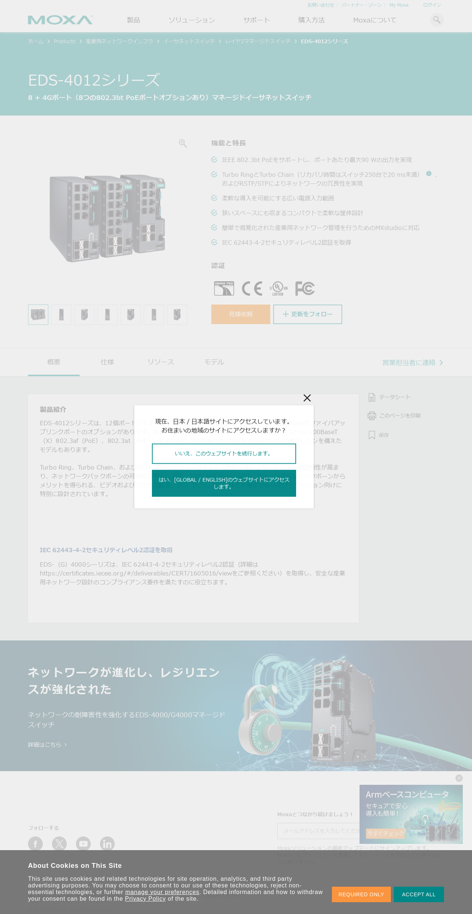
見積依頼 (241, 314)
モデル (214, 361)
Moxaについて (375, 20)
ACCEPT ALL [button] (419, 894)
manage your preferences (162, 892)
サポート (256, 20)
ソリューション (192, 20)
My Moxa (399, 5)
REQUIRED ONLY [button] (361, 894)
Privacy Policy (145, 899)
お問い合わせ (321, 5)
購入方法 (311, 20)
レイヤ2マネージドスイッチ (258, 41)
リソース (161, 361)
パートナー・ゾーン (362, 5)
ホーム (36, 41)
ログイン (432, 5)
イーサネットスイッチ (189, 41)
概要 (53, 361)
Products (65, 41)
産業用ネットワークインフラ (119, 41)
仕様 (107, 361)
